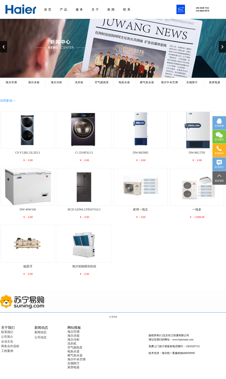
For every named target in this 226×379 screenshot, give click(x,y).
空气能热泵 (102, 82)
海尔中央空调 (169, 82)
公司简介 (7, 336)
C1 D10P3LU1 (84, 152)
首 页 (47, 9)
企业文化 (7, 341)
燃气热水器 (147, 82)
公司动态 (40, 337)
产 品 (63, 9)
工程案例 (7, 350)
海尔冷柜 (56, 82)
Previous (3, 47)
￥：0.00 (28, 160)
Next (222, 47)
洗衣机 (79, 82)
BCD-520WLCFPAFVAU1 (84, 209)
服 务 (79, 9)
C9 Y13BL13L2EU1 (27, 152)
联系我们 (7, 332)
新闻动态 (40, 332)
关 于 (95, 9)
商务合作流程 (10, 346)
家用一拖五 (140, 209)
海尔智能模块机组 (84, 266)
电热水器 (124, 82)
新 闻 (111, 9)
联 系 (127, 9)
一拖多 (196, 209)
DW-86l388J (140, 152)
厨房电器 (214, 82)
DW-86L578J (197, 152)
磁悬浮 (27, 266)
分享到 (112, 317)
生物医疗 (192, 82)
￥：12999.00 (197, 217)
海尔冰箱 (34, 82)
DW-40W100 (28, 209)
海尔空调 (11, 82)
